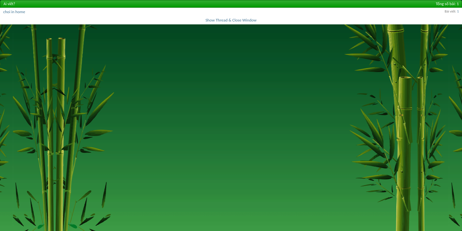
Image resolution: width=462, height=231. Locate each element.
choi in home (14, 11)
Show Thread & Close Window (230, 20)
